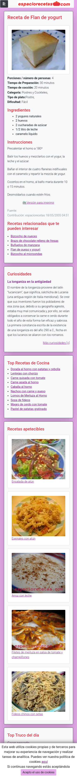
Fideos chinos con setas (27, 714)
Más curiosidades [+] (56, 343)
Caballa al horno (21, 387)
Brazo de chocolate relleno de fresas (34, 241)
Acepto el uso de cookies (39, 772)
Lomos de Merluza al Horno (29, 395)
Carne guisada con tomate (28, 378)
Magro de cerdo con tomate (29, 404)
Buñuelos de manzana (25, 245)
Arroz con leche (22, 595)
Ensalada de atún (23, 481)
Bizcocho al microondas (26, 254)
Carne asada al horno (25, 382)
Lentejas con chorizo (24, 373)
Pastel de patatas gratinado (29, 409)
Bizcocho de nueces (24, 236)
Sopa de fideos (20, 400)
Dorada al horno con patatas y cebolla (35, 369)
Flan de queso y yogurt (25, 249)
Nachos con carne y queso (28, 391)
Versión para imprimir (38, 202)
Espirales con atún (23, 538)
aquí (44, 762)
